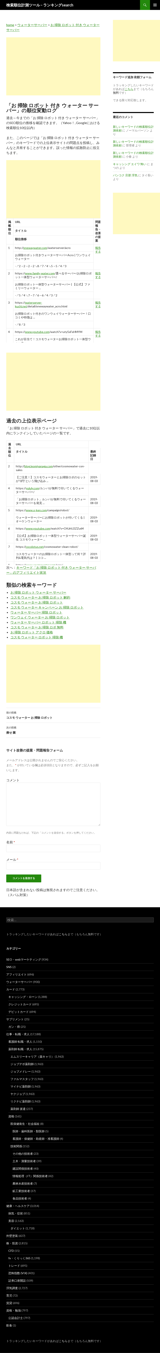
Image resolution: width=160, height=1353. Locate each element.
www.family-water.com (40, 273)
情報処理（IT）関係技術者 (30, 1176)
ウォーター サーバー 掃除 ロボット (36, 612)
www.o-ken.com (36, 510)
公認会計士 (15, 1318)
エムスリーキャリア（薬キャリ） (32, 1056)
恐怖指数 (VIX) (17, 1273)
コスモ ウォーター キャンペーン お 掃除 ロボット (47, 607)
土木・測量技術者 (24, 1161)
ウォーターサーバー (32, 25)
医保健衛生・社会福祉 (25, 1123)
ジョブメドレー (20, 1071)
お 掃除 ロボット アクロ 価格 (31, 632)
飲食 (9, 1325)
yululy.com (32, 488)
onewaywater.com (35, 248)
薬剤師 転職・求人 (20, 1049)
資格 (11, 1116)
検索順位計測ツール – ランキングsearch (39, 5)
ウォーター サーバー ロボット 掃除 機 (38, 622)
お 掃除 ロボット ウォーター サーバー (38, 592)
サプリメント (15, 1019)
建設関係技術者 (22, 1168)
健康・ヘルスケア (18, 1206)
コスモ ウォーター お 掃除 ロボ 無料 (37, 627)
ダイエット (17, 1228)
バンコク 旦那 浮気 (125, 175)
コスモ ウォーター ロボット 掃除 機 (36, 637)
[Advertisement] (53, 66)
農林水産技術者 (22, 1183)
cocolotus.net (35, 546)
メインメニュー (155, 5)
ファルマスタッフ (22, 1079)
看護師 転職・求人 (20, 1041)
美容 (11, 1221)
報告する (98, 249)
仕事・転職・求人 (18, 1034)
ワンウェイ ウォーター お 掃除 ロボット (40, 617)
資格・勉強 (13, 1310)
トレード (14, 1265)
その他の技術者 (22, 1153)
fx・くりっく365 (19, 1258)
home (10, 25)
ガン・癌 (14, 1026)
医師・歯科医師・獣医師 (28, 1131)
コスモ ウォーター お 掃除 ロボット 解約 (40, 597)
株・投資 (12, 1243)
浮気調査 (12, 1288)
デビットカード (18, 1011)
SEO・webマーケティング (23, 959)
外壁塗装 (12, 1235)
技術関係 (16, 1146)
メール (12, 859)
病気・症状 (15, 1213)
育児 (9, 1295)
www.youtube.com (37, 332)
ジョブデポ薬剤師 (22, 1064)
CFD (11, 1250)
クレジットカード (20, 1004)
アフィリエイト (16, 974)
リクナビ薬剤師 (20, 1101)
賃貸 (9, 1303)
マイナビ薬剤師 (20, 1086)
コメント (13, 780)
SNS (9, 967)
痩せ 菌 (53, 729)
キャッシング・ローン (23, 997)
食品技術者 (19, 1198)
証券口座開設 (17, 1280)
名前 (10, 842)
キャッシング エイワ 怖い (129, 164)
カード (10, 989)
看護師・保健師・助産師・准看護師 (35, 1138)
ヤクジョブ (17, 1094)
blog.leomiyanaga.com (38, 466)
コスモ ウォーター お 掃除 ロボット (36, 602)
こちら (63, 934)
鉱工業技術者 (21, 1191)
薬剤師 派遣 (18, 1109)
